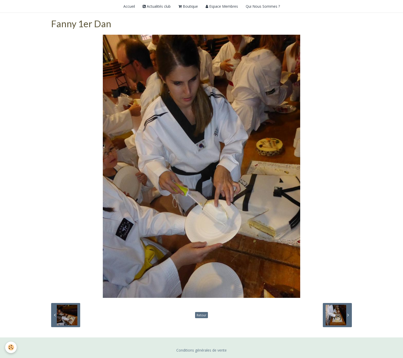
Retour (201, 315)
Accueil (129, 6)
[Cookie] (11, 347)
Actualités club (157, 6)
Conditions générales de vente (201, 350)
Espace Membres (222, 6)
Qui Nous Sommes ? (263, 6)
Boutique (188, 6)
